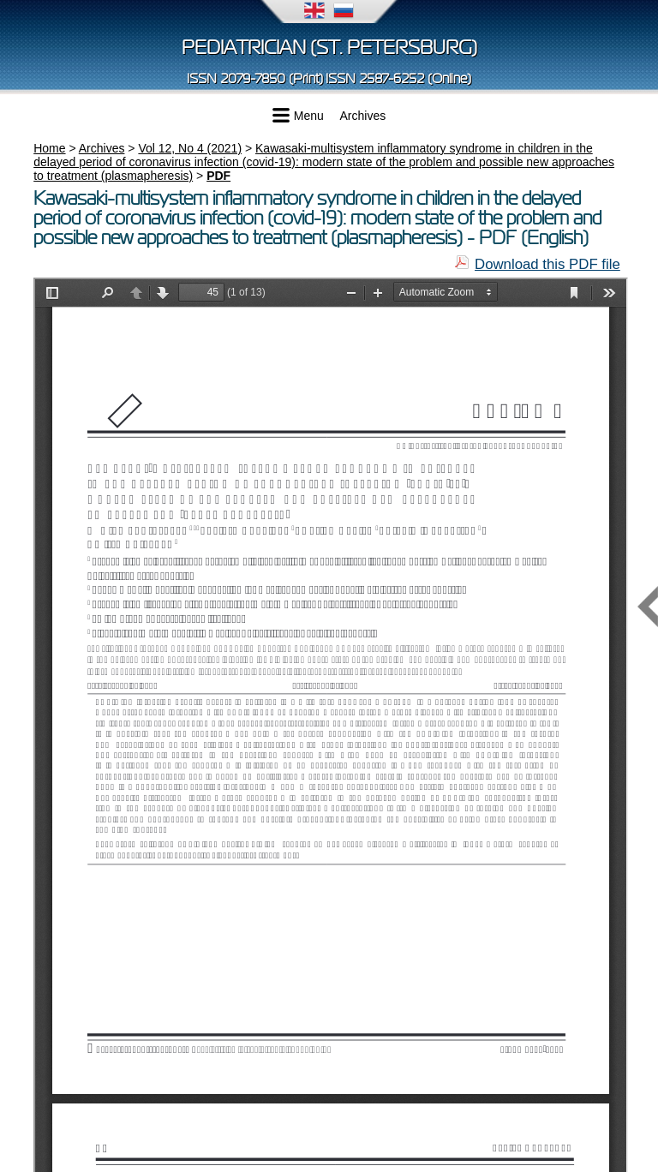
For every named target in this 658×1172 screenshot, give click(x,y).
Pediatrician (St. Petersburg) (329, 47)
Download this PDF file (547, 264)
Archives (363, 116)
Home (49, 148)
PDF (218, 175)
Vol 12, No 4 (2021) (190, 148)
